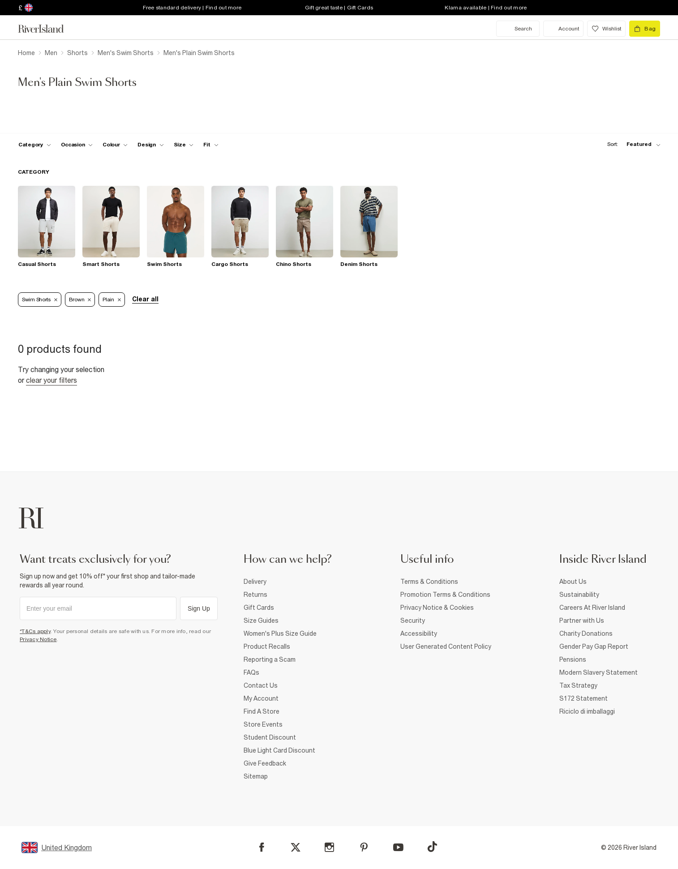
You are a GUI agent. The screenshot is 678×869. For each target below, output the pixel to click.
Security (412, 620)
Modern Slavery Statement (598, 672)
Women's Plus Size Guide (280, 633)
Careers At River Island (592, 607)
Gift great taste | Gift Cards (339, 7)
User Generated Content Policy (445, 646)
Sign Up (199, 608)
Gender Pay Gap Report (593, 646)
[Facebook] (262, 847)
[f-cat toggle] (34, 144)
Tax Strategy (578, 685)
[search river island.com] (518, 29)
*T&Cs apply (35, 631)
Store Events (263, 724)
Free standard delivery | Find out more (192, 7)
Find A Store (261, 711)
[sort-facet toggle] (631, 144)
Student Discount (270, 737)
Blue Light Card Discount (279, 750)
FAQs (251, 672)
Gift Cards (259, 607)
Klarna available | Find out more (486, 7)
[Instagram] (329, 847)
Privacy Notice (38, 639)
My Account (261, 698)
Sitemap (256, 776)
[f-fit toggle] (210, 144)
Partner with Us (581, 620)
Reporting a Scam (270, 659)
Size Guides (261, 620)
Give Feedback (265, 763)
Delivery (255, 581)
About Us (573, 581)
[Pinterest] (364, 847)
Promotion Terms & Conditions (445, 594)
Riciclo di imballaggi (587, 711)
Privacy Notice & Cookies (437, 607)
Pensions (572, 659)
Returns (255, 594)
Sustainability (579, 594)
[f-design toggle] (150, 144)
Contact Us (261, 685)
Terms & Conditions (429, 581)
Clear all (145, 299)
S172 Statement (583, 698)
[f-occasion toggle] (77, 144)
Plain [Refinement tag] (112, 299)
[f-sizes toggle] (184, 144)
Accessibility (418, 633)
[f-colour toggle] (115, 144)
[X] (295, 847)
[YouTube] (398, 847)
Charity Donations (586, 633)
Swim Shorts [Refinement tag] (39, 299)
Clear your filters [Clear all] (51, 380)
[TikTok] (432, 846)
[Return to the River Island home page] (47, 28)
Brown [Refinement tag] (80, 299)
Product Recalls (267, 646)
